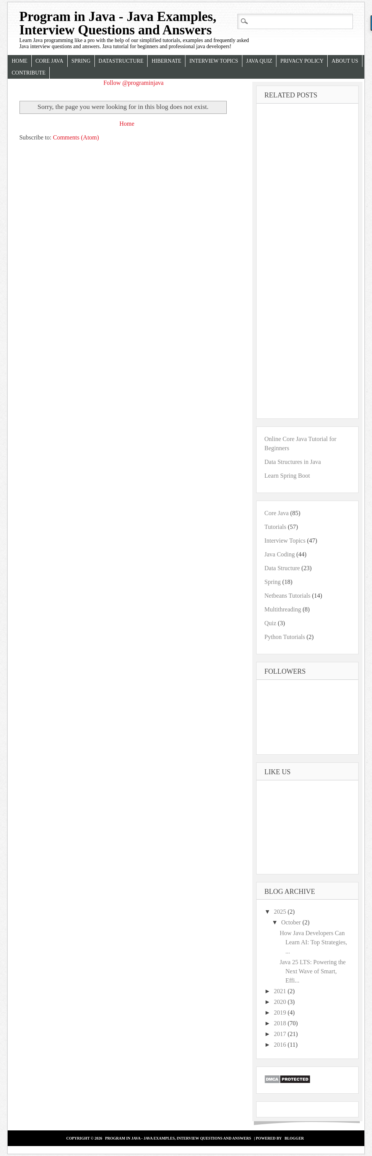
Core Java (49, 61)
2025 (281, 911)
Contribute (28, 73)
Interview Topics (213, 61)
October (291, 922)
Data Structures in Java (292, 462)
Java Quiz (259, 61)
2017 (281, 1034)
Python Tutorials (284, 637)
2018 (281, 1023)
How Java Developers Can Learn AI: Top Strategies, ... (313, 942)
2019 (281, 1012)
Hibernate (166, 61)
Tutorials (275, 527)
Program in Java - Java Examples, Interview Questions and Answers (117, 23)
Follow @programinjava (133, 82)
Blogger (294, 1138)
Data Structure (282, 568)
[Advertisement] (123, 214)
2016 (281, 1044)
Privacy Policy (301, 61)
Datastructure (121, 61)
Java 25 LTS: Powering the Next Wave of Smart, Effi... (312, 971)
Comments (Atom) (76, 137)
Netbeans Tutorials (287, 595)
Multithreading (282, 609)
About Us (344, 61)
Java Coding (279, 554)
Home (19, 61)
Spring (81, 61)
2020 (281, 1002)
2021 (281, 991)
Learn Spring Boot (287, 475)
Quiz (270, 623)
